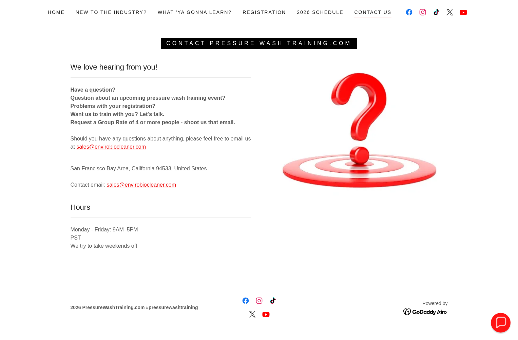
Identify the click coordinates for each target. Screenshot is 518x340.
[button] (500, 322)
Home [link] (56, 12)
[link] (409, 12)
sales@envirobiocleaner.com (111, 147)
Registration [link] (264, 12)
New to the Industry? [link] (111, 12)
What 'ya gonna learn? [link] (195, 12)
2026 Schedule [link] (320, 12)
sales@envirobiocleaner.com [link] (141, 185)
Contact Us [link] (372, 12)
